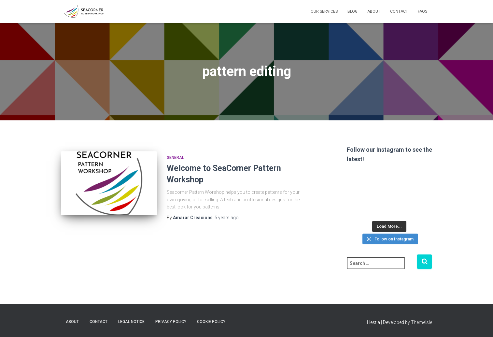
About (373, 11)
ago (227, 217)
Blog (352, 11)
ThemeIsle (421, 322)
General (175, 157)
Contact (399, 11)
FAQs (422, 11)
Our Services (324, 11)
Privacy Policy (170, 321)
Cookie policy (211, 321)
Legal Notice (131, 321)
